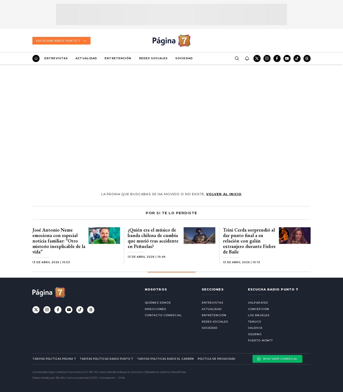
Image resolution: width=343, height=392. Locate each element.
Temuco (254, 321)
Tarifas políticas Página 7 (54, 358)
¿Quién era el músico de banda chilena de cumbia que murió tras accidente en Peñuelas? (153, 238)
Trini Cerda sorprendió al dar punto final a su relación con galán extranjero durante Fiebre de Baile (249, 241)
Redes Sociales (153, 58)
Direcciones (155, 309)
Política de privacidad (216, 358)
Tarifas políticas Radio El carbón (165, 358)
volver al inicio (224, 194)
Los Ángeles (258, 315)
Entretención (118, 58)
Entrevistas (56, 58)
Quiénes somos (158, 302)
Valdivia (255, 327)
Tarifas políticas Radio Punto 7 (106, 358)
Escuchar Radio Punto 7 (61, 41)
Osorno (255, 334)
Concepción (258, 309)
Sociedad (184, 58)
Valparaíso (258, 302)
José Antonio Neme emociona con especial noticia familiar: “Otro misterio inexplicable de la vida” (58, 241)
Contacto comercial (163, 315)
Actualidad (86, 58)
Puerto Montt (260, 340)
